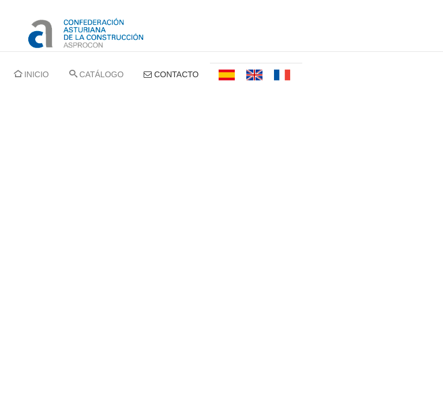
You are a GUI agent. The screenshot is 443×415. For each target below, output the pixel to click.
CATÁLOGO (96, 74)
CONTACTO (171, 74)
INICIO (31, 74)
